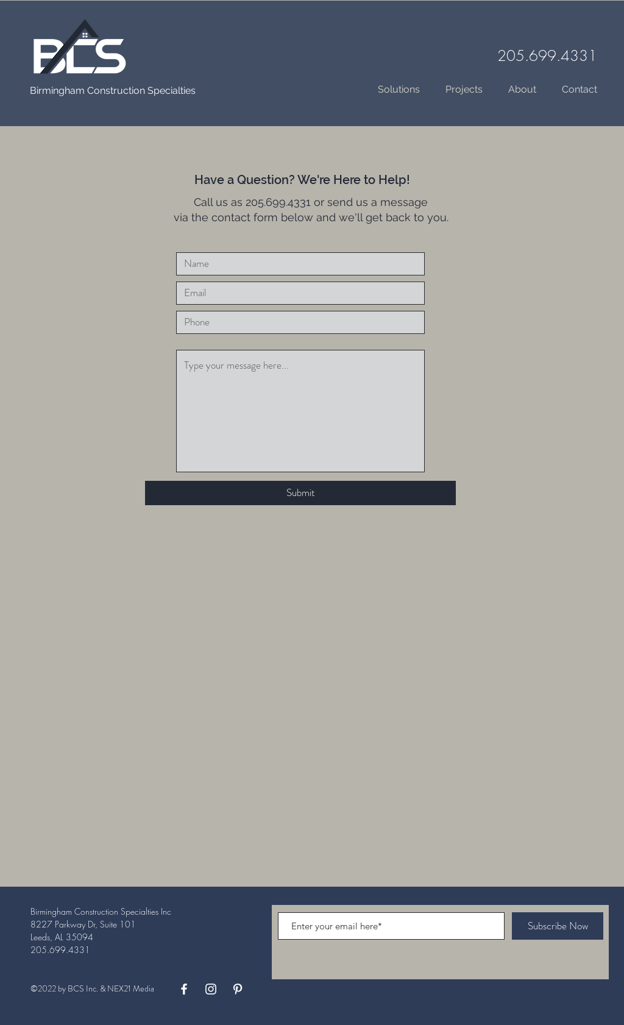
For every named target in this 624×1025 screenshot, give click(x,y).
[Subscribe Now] (557, 926)
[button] (464, 89)
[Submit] (300, 493)
